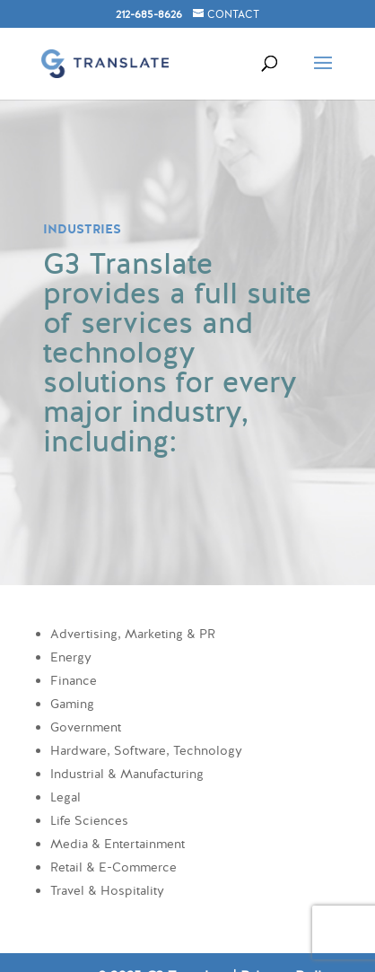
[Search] (260, 47)
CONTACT (233, 14)
